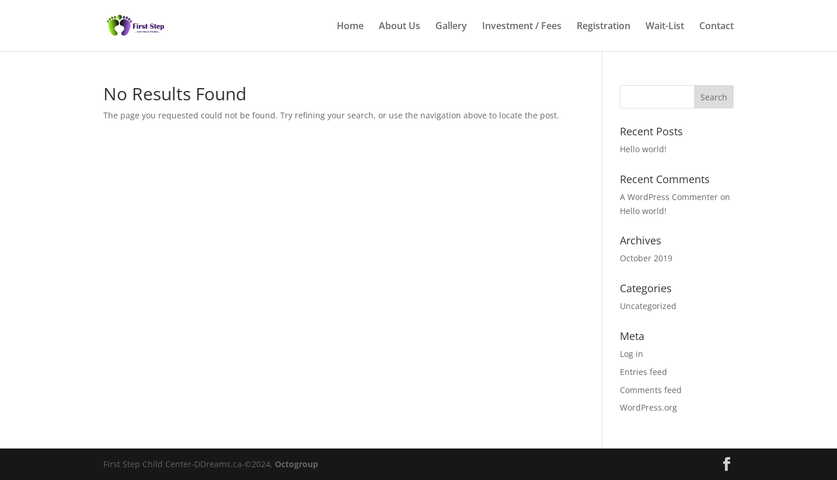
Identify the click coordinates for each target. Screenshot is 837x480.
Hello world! (643, 149)
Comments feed (651, 389)
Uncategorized (648, 305)
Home (350, 27)
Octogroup (296, 464)
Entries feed (643, 371)
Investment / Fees (522, 27)
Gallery (451, 27)
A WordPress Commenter (669, 196)
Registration (603, 27)
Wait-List (665, 27)
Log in (631, 353)
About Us (399, 27)
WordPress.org (648, 407)
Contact (716, 27)
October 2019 (646, 258)
